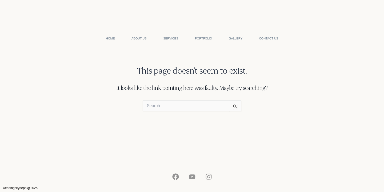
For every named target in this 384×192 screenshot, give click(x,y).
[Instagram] (208, 176)
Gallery (235, 38)
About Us (139, 38)
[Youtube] (192, 176)
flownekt (375, 188)
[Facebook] (175, 176)
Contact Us (268, 38)
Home (110, 38)
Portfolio (203, 38)
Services (170, 38)
